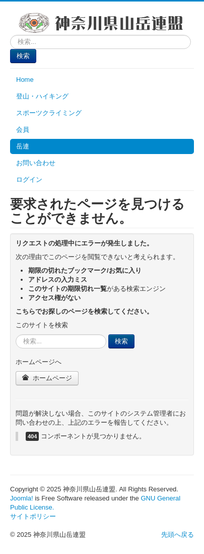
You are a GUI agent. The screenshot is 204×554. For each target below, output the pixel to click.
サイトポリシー (33, 516)
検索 (23, 56)
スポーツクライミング (49, 113)
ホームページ (47, 378)
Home (25, 79)
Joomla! (21, 498)
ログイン (29, 179)
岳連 (22, 146)
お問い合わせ (35, 163)
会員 (22, 129)
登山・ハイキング (42, 96)
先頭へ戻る (177, 534)
